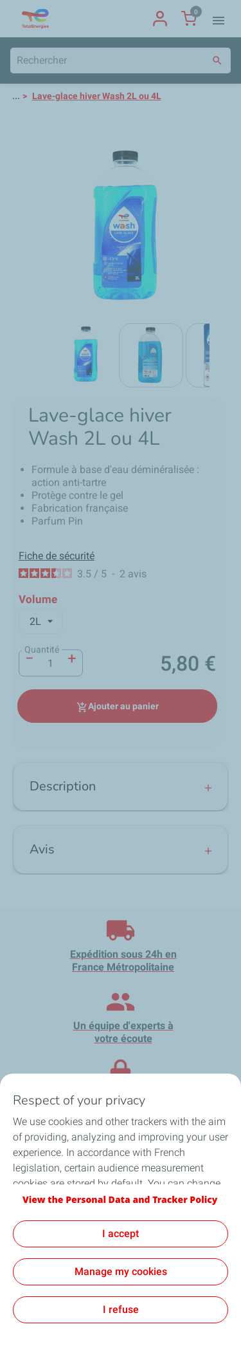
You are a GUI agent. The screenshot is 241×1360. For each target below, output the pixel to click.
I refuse (121, 1309)
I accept (120, 1233)
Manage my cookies (121, 1271)
